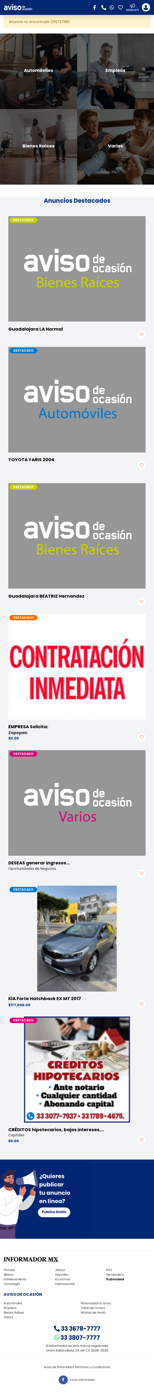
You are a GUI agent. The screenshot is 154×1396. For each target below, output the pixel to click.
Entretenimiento (15, 1279)
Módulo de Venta (93, 1312)
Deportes (62, 1275)
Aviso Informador (82, 1379)
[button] (96, 7)
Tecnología (12, 1284)
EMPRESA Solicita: (28, 727)
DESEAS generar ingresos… (39, 863)
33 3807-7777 (77, 1338)
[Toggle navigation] (146, 7)
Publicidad (115, 1279)
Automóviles (13, 1303)
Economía (62, 1279)
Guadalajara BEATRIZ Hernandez (46, 596)
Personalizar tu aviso (96, 1303)
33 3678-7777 (77, 1329)
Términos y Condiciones (92, 1367)
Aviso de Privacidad (58, 1367)
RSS (109, 1270)
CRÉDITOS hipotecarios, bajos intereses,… (56, 1130)
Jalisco (60, 1270)
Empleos (10, 1308)
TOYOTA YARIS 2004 (31, 460)
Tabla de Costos (93, 1308)
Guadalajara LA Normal (35, 329)
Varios (8, 1317)
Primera (9, 1270)
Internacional (64, 1284)
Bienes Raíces (14, 1312)
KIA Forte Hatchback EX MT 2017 (44, 998)
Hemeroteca (115, 1275)
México (9, 1275)
